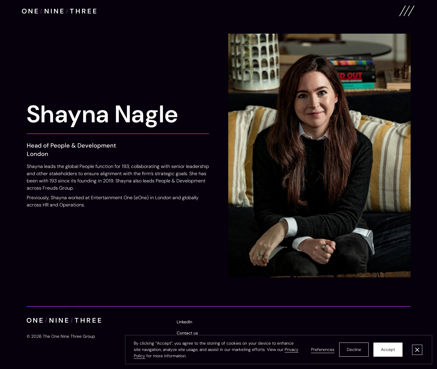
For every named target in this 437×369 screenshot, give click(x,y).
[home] (59, 10)
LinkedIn (184, 322)
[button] (322, 349)
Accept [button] (388, 349)
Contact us (187, 333)
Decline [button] (354, 349)
